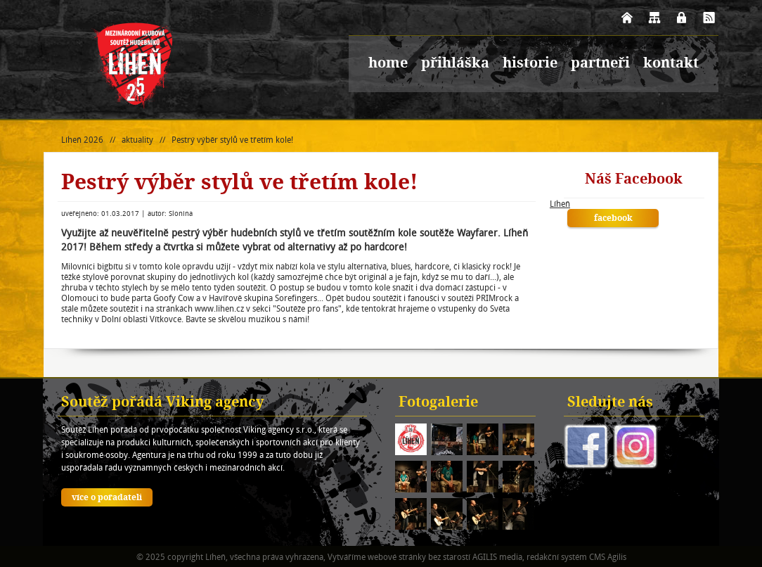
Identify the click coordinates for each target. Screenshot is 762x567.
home (388, 64)
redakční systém (557, 557)
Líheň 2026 (82, 139)
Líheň (560, 203)
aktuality (137, 139)
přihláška (455, 64)
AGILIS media (497, 557)
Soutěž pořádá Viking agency (162, 403)
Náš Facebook (634, 180)
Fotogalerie (438, 403)
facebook (613, 219)
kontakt (671, 64)
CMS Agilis (607, 557)
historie (530, 64)
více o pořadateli (107, 498)
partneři (600, 64)
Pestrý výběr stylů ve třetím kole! (232, 139)
